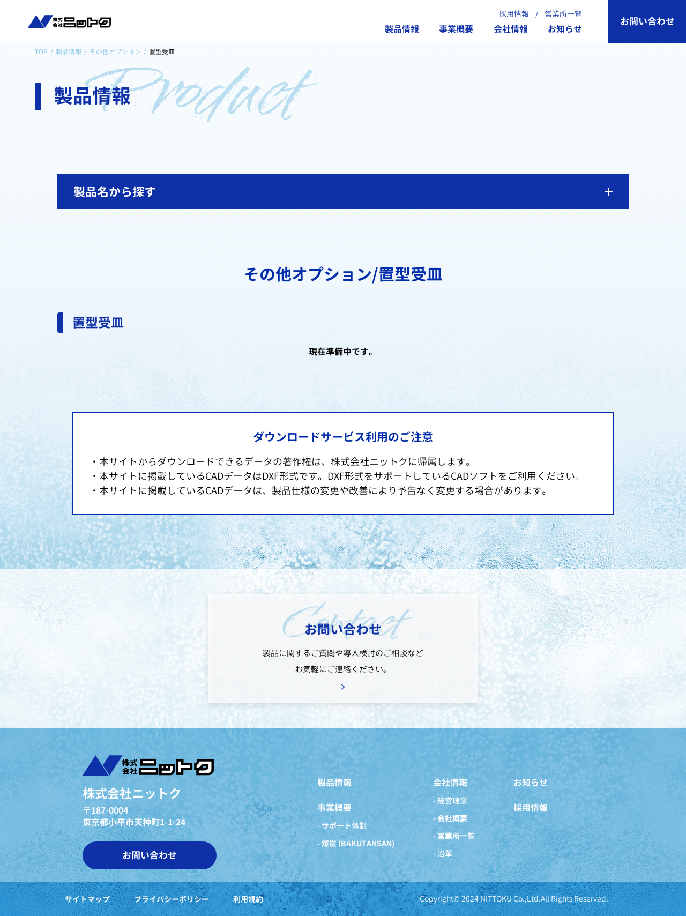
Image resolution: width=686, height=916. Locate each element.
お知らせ (565, 29)
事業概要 (456, 29)
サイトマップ (87, 899)
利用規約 (248, 899)
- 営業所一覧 (454, 836)
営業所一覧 (563, 14)
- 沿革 (442, 853)
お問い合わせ (647, 21)
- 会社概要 (450, 818)
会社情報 (511, 29)
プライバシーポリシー (171, 899)
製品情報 (402, 29)
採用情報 (514, 14)
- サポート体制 (342, 826)
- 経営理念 (450, 800)
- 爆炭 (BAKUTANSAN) (355, 843)
